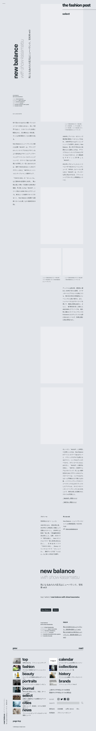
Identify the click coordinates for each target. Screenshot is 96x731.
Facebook (65, 699)
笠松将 (55, 610)
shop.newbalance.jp (72, 529)
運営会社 (52, 709)
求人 (78, 709)
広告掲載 (60, 709)
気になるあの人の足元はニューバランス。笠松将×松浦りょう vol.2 (72, 634)
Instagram (58, 699)
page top (17, 720)
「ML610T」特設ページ (70, 498)
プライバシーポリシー (64, 713)
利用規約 (52, 713)
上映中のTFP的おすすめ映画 (59, 690)
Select (66, 14)
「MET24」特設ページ (70, 502)
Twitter (62, 699)
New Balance (46, 610)
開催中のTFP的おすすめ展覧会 (60, 692)
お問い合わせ (70, 709)
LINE (68, 699)
